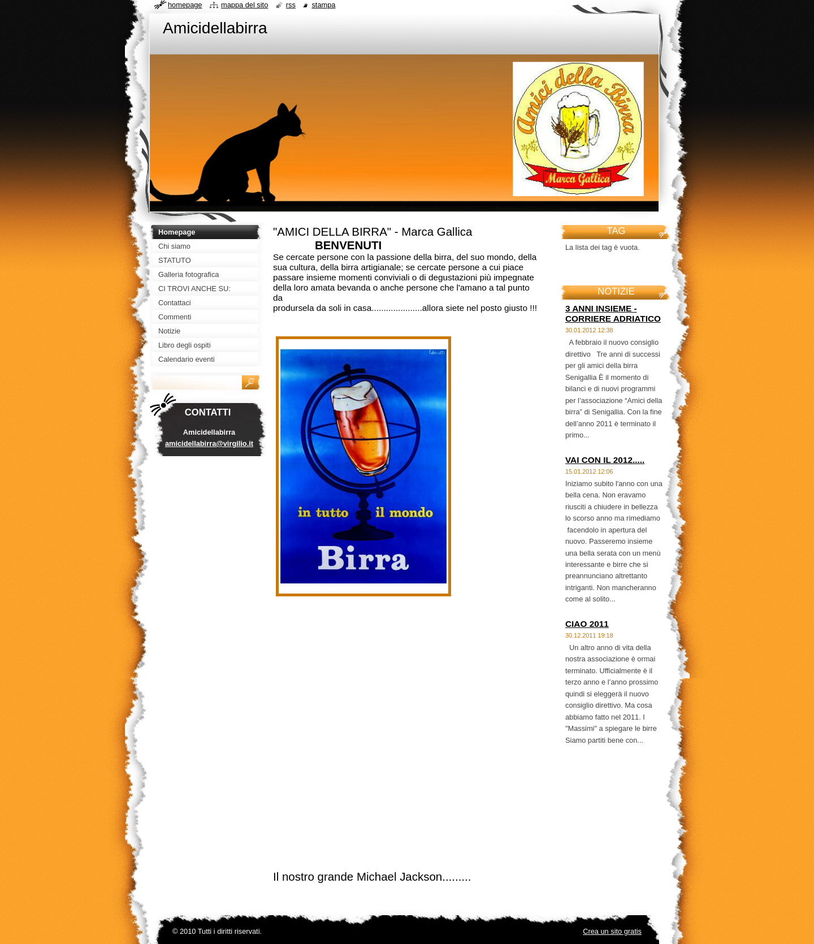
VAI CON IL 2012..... (604, 460)
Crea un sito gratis (612, 931)
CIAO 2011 (587, 624)
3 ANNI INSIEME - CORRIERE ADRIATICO (613, 313)
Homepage (185, 5)
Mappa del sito (244, 5)
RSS (291, 5)
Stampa (323, 5)
